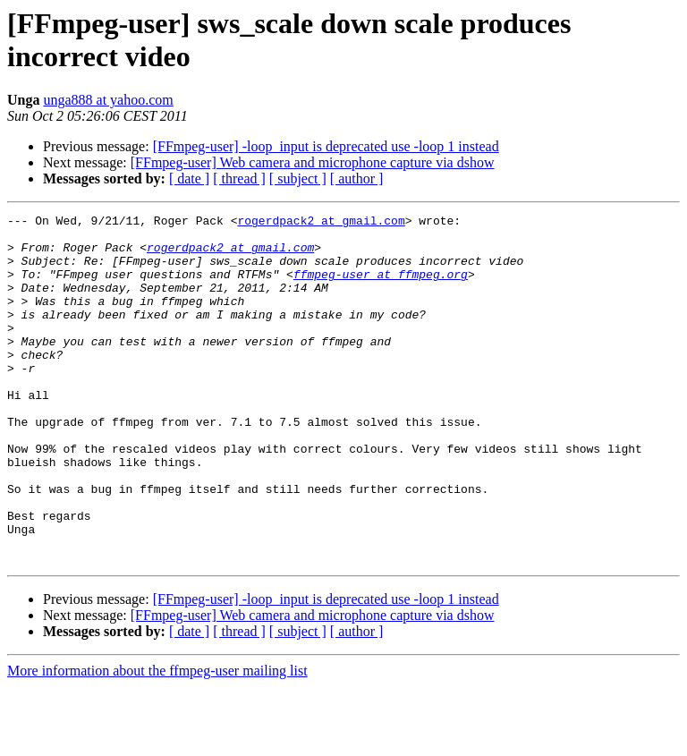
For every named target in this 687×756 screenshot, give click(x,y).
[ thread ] (239, 178)
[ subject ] (298, 178)
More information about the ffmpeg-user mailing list (157, 740)
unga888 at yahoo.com (108, 99)
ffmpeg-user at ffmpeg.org (380, 287)
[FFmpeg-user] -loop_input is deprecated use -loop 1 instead (326, 146)
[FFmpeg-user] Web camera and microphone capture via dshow (313, 162)
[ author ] (357, 178)
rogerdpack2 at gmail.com (320, 223)
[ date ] (189, 178)
